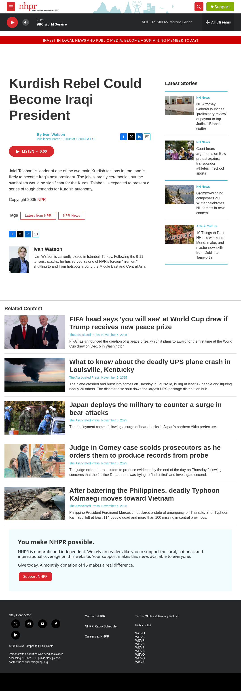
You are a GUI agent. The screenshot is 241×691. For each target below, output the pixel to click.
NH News (203, 97)
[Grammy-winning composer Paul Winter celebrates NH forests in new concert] (179, 194)
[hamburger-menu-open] (11, 6)
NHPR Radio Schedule (100, 626)
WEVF (139, 640)
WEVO (140, 654)
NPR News (71, 215)
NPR (41, 199)
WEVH (140, 644)
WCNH (140, 633)
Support (222, 6)
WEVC (140, 637)
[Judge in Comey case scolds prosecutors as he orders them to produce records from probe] (34, 460)
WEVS (139, 661)
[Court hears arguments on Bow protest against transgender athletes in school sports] (179, 150)
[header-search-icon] (198, 6)
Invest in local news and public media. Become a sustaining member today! (120, 40)
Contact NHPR (95, 616)
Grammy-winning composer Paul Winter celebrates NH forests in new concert (210, 203)
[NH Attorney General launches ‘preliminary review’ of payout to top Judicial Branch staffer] (179, 105)
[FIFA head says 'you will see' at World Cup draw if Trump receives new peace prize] (34, 332)
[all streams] (218, 22)
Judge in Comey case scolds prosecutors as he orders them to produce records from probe (145, 451)
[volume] (26, 22)
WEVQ (140, 658)
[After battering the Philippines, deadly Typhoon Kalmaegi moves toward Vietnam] (34, 503)
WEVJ (139, 647)
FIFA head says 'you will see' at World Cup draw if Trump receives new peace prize (148, 323)
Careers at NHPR (97, 636)
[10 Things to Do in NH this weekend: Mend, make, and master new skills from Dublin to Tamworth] (179, 234)
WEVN (140, 651)
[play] (12, 22)
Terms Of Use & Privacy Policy (156, 616)
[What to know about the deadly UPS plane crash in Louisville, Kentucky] (34, 375)
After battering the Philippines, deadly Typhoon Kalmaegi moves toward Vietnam (144, 494)
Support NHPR (35, 576)
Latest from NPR (38, 215)
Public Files (143, 625)
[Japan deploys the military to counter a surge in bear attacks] (34, 418)
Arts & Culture (207, 226)
